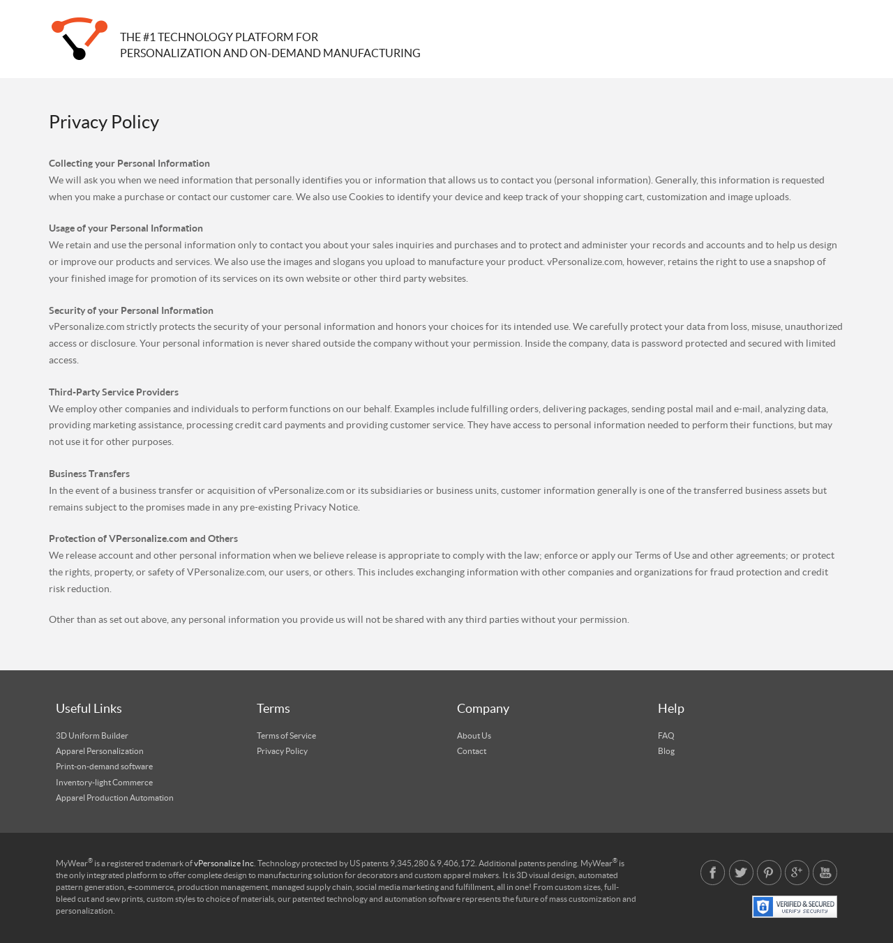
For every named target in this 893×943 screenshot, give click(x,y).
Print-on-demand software (104, 766)
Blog (666, 751)
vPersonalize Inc (224, 863)
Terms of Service (286, 736)
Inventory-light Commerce (104, 782)
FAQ (666, 736)
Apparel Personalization (100, 751)
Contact (471, 751)
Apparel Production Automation (115, 798)
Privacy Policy (282, 751)
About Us (474, 736)
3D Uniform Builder (92, 736)
